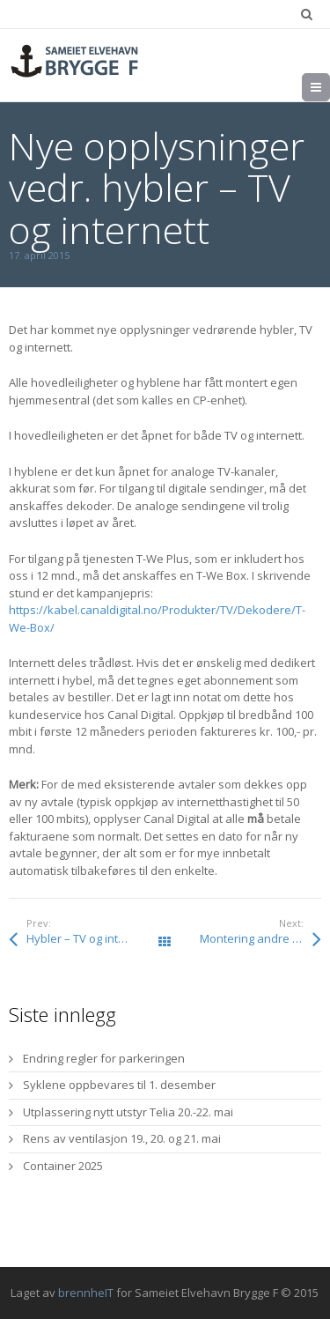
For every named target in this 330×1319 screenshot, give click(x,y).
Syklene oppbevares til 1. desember (119, 1085)
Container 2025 (63, 1166)
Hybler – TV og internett (88, 938)
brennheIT (86, 1292)
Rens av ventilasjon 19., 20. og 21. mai (122, 1138)
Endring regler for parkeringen (104, 1058)
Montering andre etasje (260, 938)
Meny (329, 87)
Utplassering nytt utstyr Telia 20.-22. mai (128, 1112)
